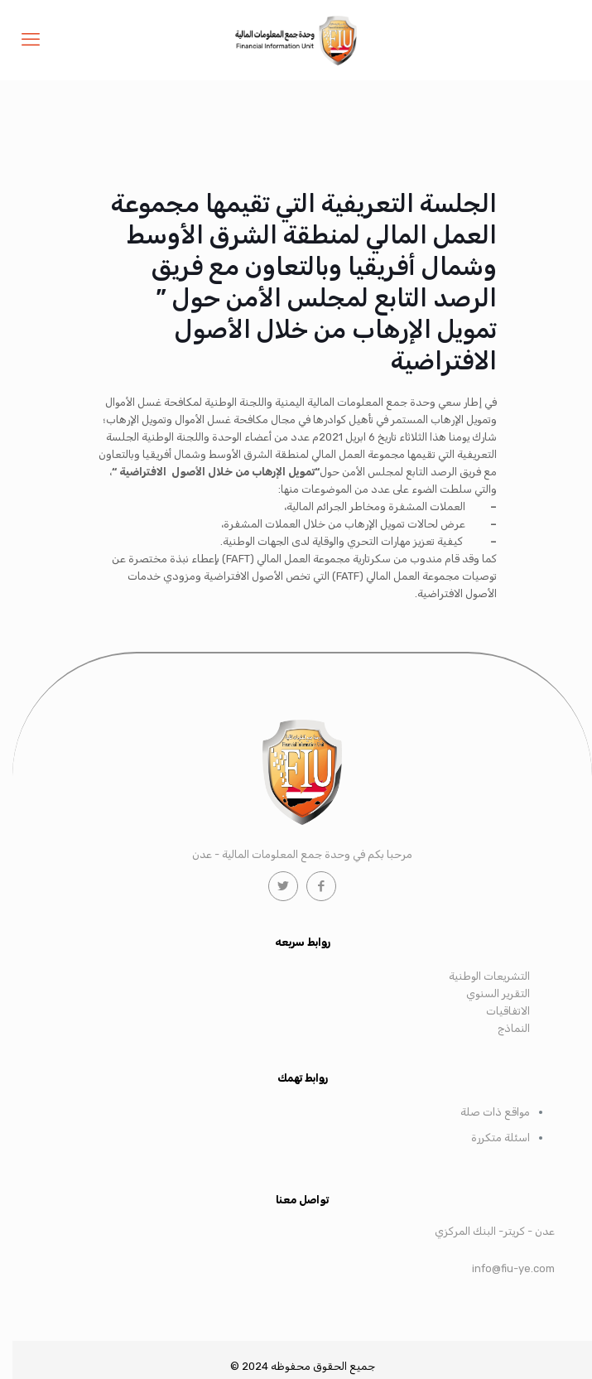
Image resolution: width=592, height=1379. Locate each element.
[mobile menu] (31, 40)
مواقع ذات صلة (495, 1112)
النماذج (514, 1028)
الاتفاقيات (508, 1011)
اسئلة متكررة (500, 1137)
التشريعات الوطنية (489, 976)
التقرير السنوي (498, 993)
